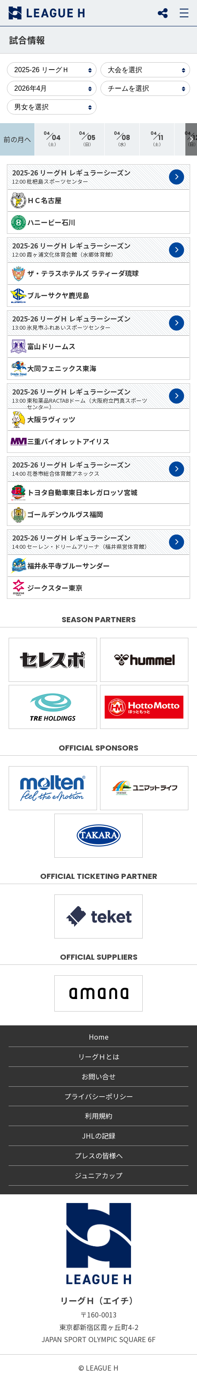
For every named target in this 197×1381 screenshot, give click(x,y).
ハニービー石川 (42, 222)
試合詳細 (176, 177)
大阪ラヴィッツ (42, 419)
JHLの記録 (99, 1135)
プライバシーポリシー (98, 1096)
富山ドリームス (42, 346)
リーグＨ (46, 12)
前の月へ (17, 139)
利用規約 (99, 1116)
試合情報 (27, 39)
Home (99, 1036)
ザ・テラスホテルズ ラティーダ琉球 (74, 273)
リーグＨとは (98, 1056)
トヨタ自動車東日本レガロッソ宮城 (74, 492)
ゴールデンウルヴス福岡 (56, 514)
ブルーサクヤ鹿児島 (49, 295)
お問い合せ (98, 1076)
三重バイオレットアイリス (59, 441)
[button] (191, 139)
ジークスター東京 (46, 587)
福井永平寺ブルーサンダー (60, 565)
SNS (162, 13)
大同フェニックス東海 (53, 368)
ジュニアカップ (98, 1175)
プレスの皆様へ (99, 1155)
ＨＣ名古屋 (36, 200)
